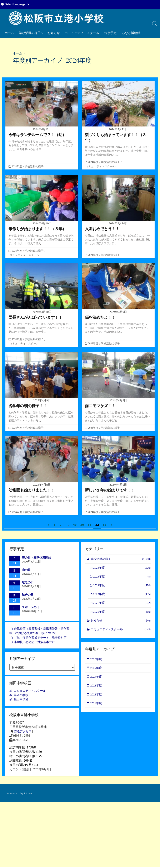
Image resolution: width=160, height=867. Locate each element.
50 (82, 525)
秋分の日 (28, 595)
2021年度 (122, 605)
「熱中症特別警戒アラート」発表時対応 (42, 639)
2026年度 (96, 660)
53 (104, 525)
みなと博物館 (131, 33)
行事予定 (110, 33)
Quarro (29, 798)
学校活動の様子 (30, 33)
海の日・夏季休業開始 (36, 558)
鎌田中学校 (22, 701)
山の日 (26, 570)
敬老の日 (28, 582)
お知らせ (53, 33)
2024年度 (17, 166)
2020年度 (122, 614)
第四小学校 (22, 697)
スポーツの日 (30, 607)
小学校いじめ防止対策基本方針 (36, 644)
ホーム (9, 33)
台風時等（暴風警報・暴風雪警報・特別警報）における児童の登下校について (41, 632)
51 (89, 525)
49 (74, 525)
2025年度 (122, 577)
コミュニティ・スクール (82, 33)
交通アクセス (23, 733)
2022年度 (122, 595)
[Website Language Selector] (17, 4)
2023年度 (122, 586)
